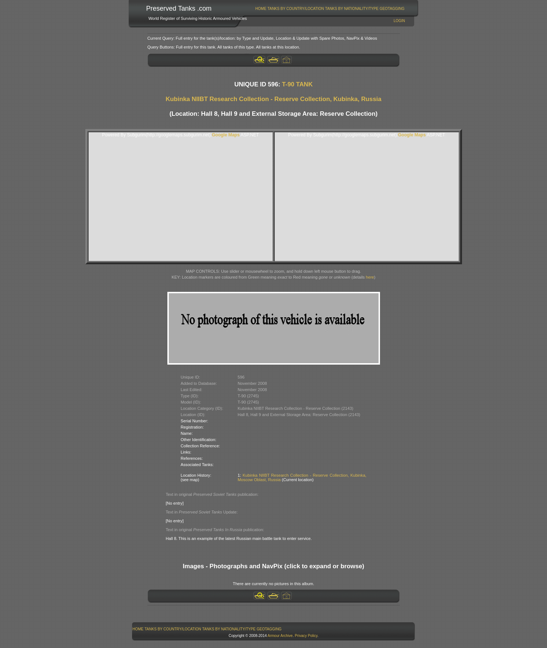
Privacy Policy (306, 636)
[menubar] (330, 8)
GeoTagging (392, 9)
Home (260, 9)
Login (399, 21)
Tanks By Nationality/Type (352, 9)
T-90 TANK (297, 84)
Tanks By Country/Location (295, 9)
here (370, 277)
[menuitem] (261, 8)
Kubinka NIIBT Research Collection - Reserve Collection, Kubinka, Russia (273, 99)
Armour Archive (279, 636)
